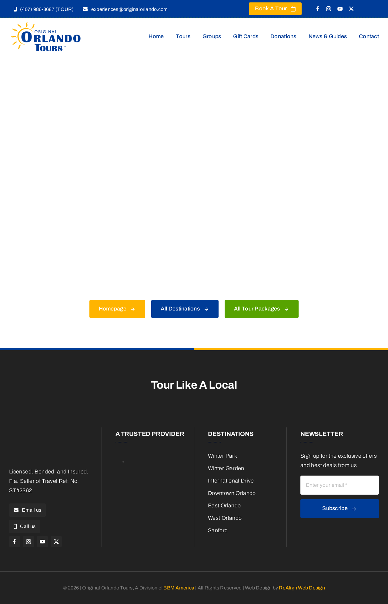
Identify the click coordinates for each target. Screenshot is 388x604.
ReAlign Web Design (302, 587)
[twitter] (351, 8)
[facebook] (317, 8)
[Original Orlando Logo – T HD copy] (46, 23)
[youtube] (340, 8)
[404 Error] (194, 75)
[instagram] (328, 8)
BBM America (178, 587)
